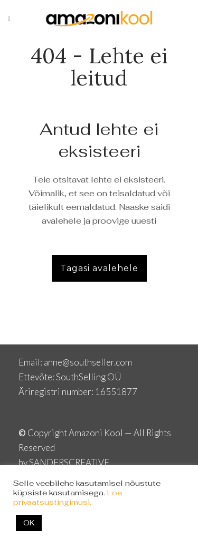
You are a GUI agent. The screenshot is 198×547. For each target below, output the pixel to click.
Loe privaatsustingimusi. (67, 497)
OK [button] (28, 522)
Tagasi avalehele (99, 268)
